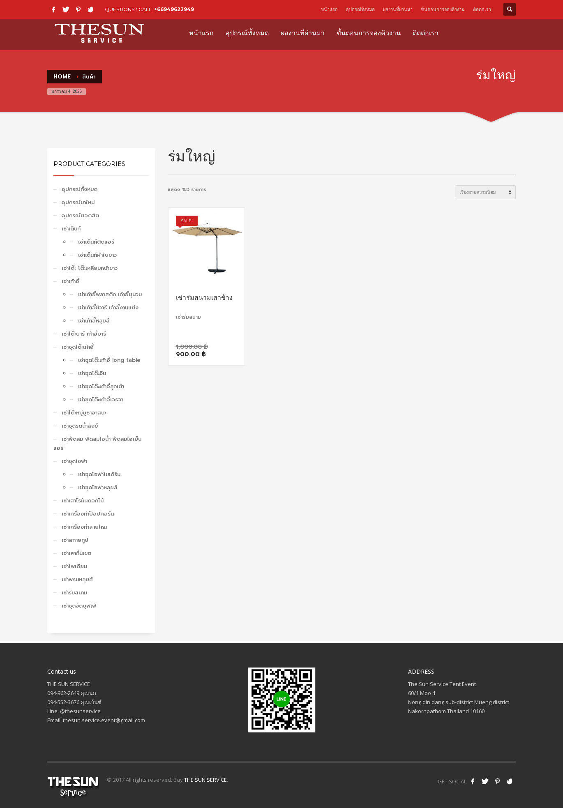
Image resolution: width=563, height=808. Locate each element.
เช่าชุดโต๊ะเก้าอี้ (78, 347)
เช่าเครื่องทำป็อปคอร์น (88, 514)
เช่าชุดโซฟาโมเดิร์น (99, 474)
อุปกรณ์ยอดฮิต (80, 215)
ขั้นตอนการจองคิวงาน (443, 9)
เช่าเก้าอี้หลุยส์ (94, 321)
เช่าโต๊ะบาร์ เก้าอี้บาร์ (84, 334)
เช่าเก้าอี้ (70, 281)
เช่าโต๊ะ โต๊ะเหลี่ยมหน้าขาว (90, 268)
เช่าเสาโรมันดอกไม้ (83, 500)
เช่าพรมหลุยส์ (77, 579)
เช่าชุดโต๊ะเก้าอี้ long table (109, 360)
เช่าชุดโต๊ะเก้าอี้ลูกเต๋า (101, 386)
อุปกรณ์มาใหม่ (78, 202)
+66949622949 (174, 9)
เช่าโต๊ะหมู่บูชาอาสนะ (84, 413)
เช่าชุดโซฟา (74, 461)
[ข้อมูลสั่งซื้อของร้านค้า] (485, 192)
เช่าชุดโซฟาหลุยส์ (98, 487)
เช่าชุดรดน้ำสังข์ (80, 426)
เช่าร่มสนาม (74, 592)
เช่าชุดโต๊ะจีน (92, 373)
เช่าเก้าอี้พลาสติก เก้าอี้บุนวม (110, 294)
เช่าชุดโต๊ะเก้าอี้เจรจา (100, 399)
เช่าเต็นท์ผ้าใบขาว (97, 255)
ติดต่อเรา (482, 9)
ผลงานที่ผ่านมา (398, 9)
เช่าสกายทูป (75, 540)
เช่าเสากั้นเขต (76, 553)
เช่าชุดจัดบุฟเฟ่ (79, 606)
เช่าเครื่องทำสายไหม (84, 527)
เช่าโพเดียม (74, 566)
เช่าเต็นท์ (71, 229)
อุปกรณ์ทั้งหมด (360, 9)
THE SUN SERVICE (205, 779)
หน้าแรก (329, 9)
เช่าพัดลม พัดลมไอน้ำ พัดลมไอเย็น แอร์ (97, 443)
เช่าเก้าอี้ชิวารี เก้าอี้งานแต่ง (108, 307)
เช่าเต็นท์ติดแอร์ (96, 242)
